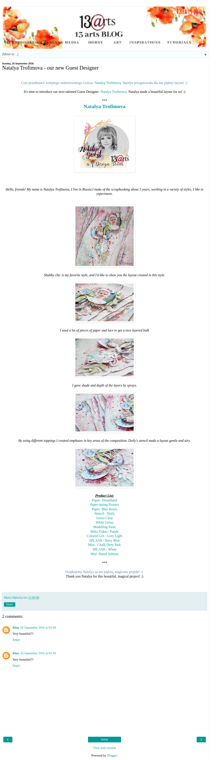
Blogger (112, 755)
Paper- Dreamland (104, 500)
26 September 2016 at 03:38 (38, 627)
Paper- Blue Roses (104, 509)
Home (104, 739)
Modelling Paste (104, 527)
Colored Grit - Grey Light (104, 536)
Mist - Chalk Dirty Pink (104, 545)
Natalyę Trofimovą (108, 83)
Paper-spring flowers (104, 504)
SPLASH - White (105, 549)
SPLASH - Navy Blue (104, 540)
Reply (16, 639)
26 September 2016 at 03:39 (38, 653)
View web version (104, 748)
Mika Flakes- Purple (104, 531)
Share (9, 604)
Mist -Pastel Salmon (104, 554)
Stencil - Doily (104, 513)
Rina (16, 627)
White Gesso (104, 522)
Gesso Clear (104, 518)
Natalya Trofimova (113, 92)
